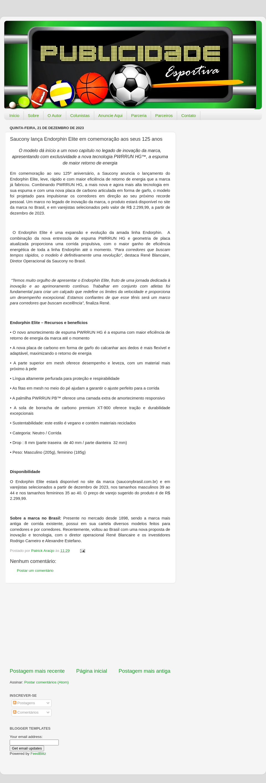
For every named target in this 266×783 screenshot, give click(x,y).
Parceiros (164, 115)
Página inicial (91, 671)
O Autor (55, 115)
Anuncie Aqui (110, 115)
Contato (188, 115)
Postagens (24, 703)
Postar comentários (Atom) (46, 682)
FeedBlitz (38, 753)
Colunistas (80, 115)
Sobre (33, 115)
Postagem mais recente (37, 671)
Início (14, 115)
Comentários (26, 712)
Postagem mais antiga (144, 671)
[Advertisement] (90, 625)
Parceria (139, 115)
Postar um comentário (35, 570)
